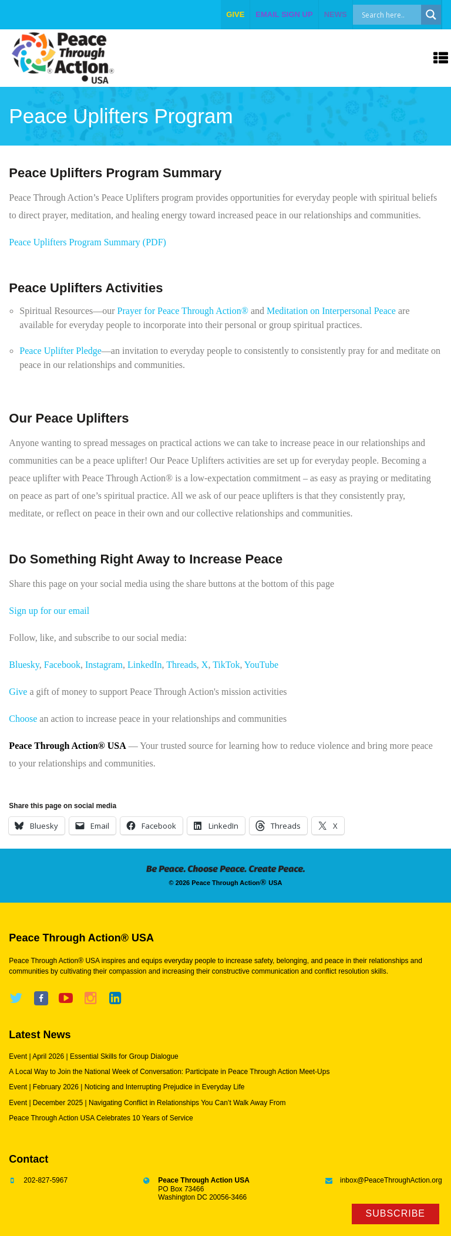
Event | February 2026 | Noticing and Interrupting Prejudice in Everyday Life (126, 1087)
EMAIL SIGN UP (283, 14)
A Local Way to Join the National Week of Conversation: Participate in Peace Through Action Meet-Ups (169, 1072)
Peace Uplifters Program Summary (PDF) (87, 242)
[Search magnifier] (431, 15)
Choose (23, 719)
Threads (181, 665)
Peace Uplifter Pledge (60, 351)
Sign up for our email (49, 611)
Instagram (104, 665)
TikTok (226, 665)
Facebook (62, 665)
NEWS (335, 14)
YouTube (261, 665)
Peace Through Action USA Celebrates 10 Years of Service (101, 1118)
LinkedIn (144, 665)
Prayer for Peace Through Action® (182, 311)
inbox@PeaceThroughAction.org (391, 1180)
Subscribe (395, 1213)
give (235, 14)
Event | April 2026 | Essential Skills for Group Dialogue (93, 1056)
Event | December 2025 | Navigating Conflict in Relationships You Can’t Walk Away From (147, 1103)
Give (18, 692)
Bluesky (24, 665)
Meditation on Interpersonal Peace (331, 311)
